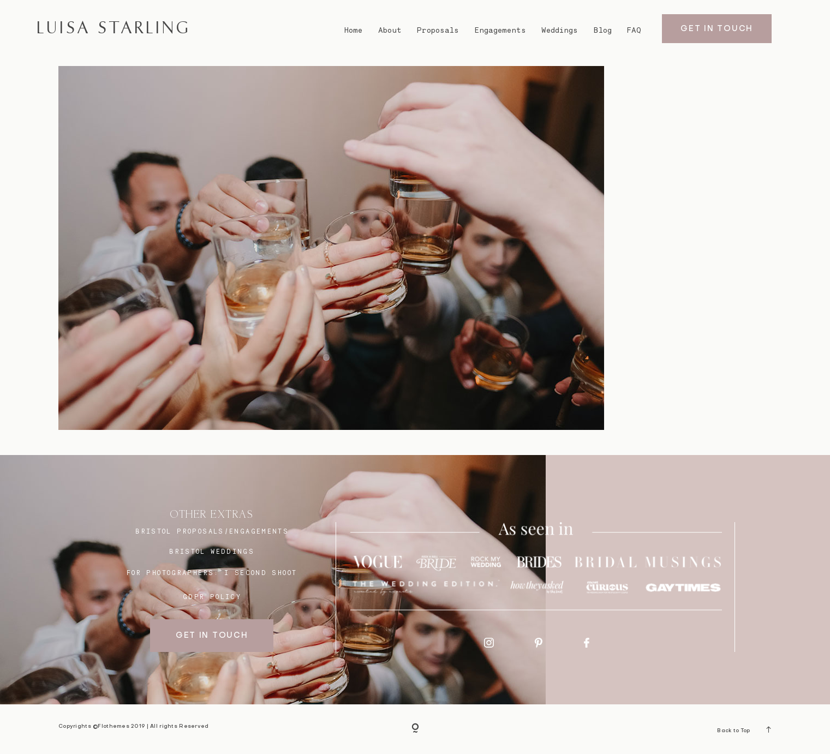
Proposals (438, 30)
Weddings (559, 30)
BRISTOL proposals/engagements (212, 531)
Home (353, 30)
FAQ (634, 30)
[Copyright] (415, 729)
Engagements (500, 30)
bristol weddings (211, 551)
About (390, 30)
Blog (603, 30)
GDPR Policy (212, 597)
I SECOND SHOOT (260, 573)
